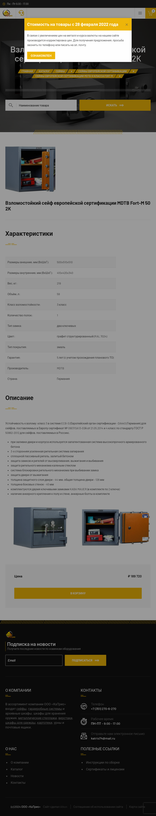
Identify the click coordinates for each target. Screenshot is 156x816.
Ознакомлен (41, 55)
